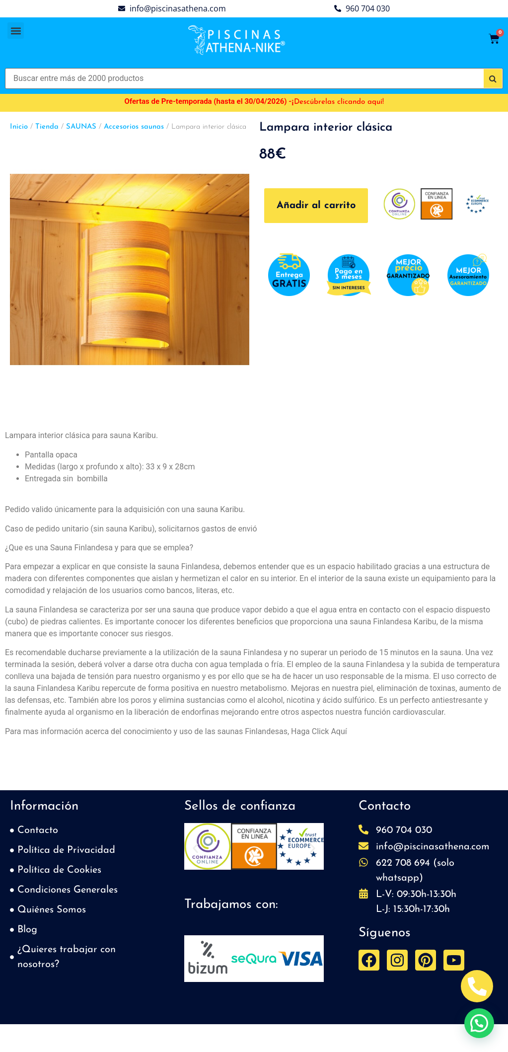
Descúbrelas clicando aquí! (339, 102)
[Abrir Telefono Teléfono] (477, 986)
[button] (15, 30)
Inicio (19, 127)
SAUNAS (81, 127)
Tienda (47, 127)
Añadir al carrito (316, 206)
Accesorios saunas (134, 127)
